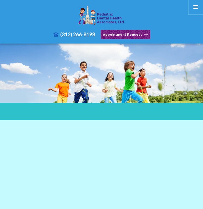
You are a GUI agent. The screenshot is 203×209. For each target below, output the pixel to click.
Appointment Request (125, 35)
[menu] (195, 7)
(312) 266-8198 (74, 34)
